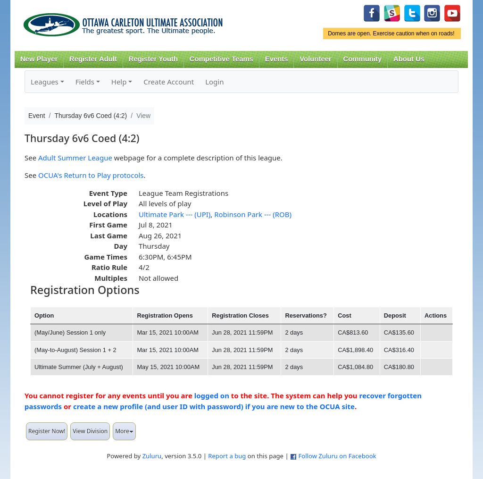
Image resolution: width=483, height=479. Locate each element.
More (124, 431)
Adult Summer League (75, 157)
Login (214, 81)
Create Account (168, 81)
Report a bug (227, 456)
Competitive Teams (221, 59)
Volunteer (315, 59)
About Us (409, 59)
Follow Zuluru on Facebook (337, 456)
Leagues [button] (44, 81)
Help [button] (119, 81)
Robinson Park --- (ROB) (252, 214)
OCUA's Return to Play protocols (90, 175)
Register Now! (46, 431)
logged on (211, 395)
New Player (39, 59)
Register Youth (153, 59)
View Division (90, 431)
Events (276, 59)
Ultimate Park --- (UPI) (174, 214)
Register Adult (93, 59)
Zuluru (152, 456)
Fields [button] (84, 81)
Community (362, 59)
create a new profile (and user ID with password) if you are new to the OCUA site (214, 406)
